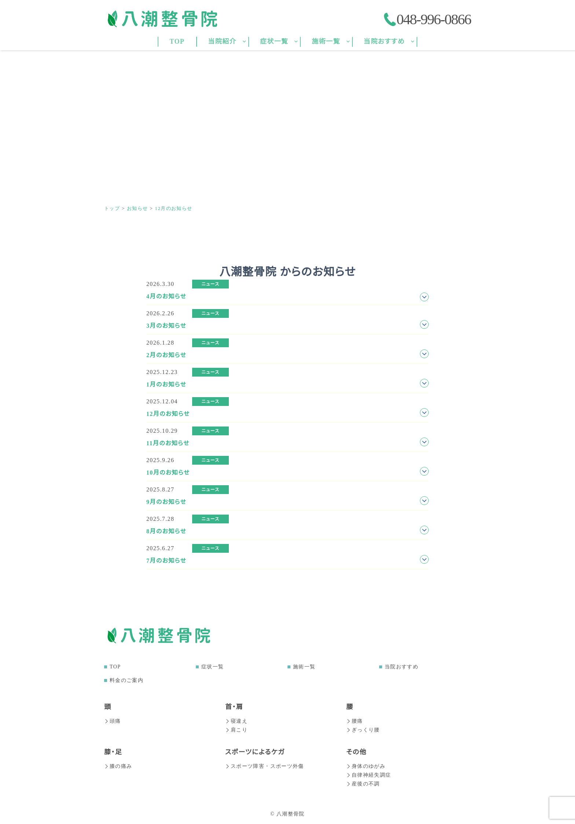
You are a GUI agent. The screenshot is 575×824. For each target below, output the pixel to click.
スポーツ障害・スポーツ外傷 (264, 766)
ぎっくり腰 (363, 730)
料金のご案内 (126, 680)
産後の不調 (363, 784)
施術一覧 (304, 666)
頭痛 (112, 721)
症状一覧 (212, 666)
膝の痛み (118, 766)
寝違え (236, 721)
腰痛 (354, 721)
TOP (115, 666)
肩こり (236, 730)
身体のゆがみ (365, 766)
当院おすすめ (401, 666)
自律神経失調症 (368, 775)
